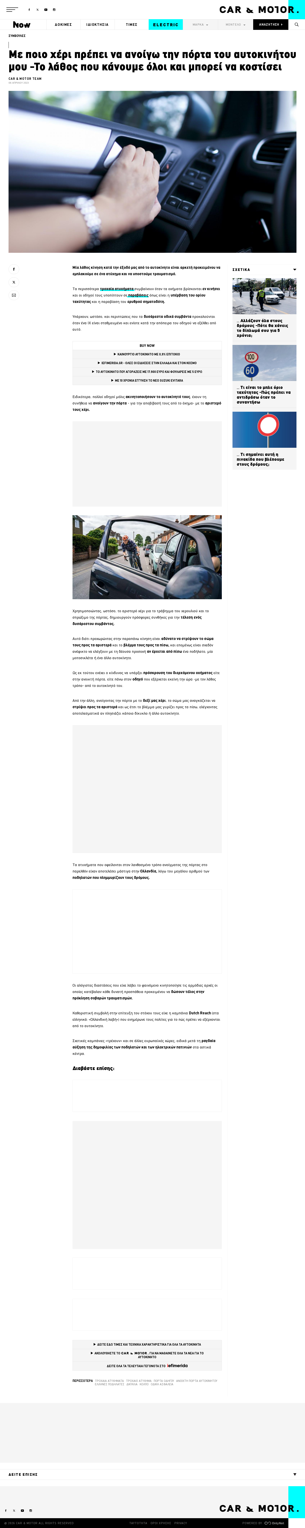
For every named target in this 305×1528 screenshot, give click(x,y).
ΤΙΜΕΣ (132, 24)
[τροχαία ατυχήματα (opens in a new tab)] (117, 289)
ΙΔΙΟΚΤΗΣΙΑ (97, 24)
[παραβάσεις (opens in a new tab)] (137, 295)
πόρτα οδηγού (164, 1381)
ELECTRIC (166, 24)
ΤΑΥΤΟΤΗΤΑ (138, 1523)
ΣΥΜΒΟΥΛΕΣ (17, 36)
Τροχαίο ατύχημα (139, 1381)
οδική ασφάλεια (162, 1384)
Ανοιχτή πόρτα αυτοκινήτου (196, 1381)
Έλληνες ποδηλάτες (109, 1384)
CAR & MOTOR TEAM (25, 78)
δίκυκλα (132, 1384)
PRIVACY (180, 1523)
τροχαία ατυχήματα (109, 1381)
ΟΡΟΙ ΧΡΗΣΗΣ (161, 1523)
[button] (12, 9)
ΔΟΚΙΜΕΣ (63, 24)
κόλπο (144, 1384)
